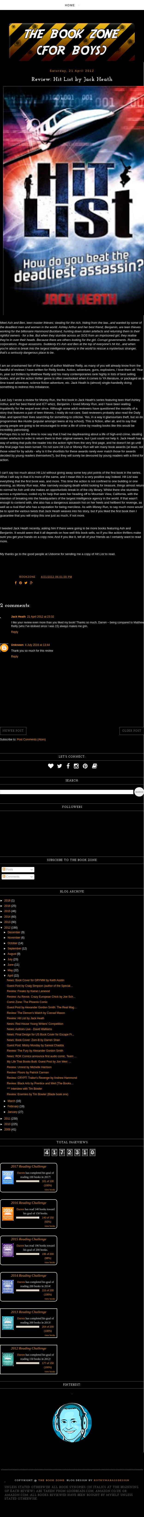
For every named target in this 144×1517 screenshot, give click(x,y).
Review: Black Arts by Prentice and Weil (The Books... (40, 1083)
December (14, 932)
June (11, 964)
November (14, 937)
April (11, 975)
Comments (11, 876)
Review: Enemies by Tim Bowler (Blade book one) (37, 1094)
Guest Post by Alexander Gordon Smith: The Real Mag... (41, 1007)
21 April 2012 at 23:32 (40, 616)
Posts (8, 869)
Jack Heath (18, 616)
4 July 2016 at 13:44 (37, 645)
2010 (7, 1124)
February (13, 1106)
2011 (7, 1118)
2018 (7, 900)
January (13, 1112)
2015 (7, 911)
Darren (21, 1172)
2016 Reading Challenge (28, 1203)
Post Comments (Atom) (31, 739)
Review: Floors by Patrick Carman (28, 1072)
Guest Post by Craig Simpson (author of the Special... (40, 985)
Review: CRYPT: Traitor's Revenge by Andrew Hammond (42, 1077)
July (10, 959)
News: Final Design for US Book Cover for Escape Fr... (40, 1034)
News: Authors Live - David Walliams (29, 1029)
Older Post (131, 731)
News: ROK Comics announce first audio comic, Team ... (41, 1056)
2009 (7, 1129)
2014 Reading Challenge (28, 1275)
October (13, 943)
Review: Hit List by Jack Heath (25, 1018)
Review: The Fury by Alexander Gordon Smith (35, 1050)
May (11, 970)
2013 (7, 922)
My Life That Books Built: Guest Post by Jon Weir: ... (39, 1061)
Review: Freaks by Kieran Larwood (28, 991)
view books (50, 1189)
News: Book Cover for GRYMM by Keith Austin (35, 980)
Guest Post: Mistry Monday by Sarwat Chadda (35, 1045)
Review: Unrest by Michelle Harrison (29, 1067)
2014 (7, 916)
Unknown (17, 645)
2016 (7, 906)
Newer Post (13, 731)
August (12, 953)
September (15, 948)
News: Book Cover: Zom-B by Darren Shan (33, 1040)
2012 (7, 927)
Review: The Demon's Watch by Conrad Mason (36, 1013)
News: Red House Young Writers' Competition (35, 1023)
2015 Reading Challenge (28, 1239)
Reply (14, 632)
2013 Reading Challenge (28, 1312)
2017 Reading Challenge (28, 1166)
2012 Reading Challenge (28, 1348)
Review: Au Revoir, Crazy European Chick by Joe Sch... (41, 996)
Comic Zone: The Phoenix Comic (27, 1002)
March (12, 1101)
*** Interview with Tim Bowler (24, 1088)
